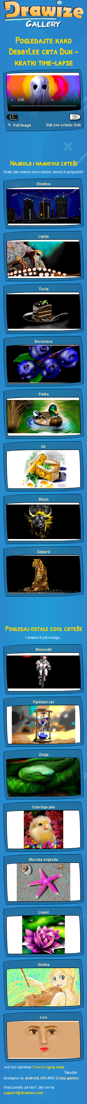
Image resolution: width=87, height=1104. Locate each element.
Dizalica (43, 184)
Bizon (43, 499)
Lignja (43, 236)
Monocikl (43, 649)
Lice (43, 1017)
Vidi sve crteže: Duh (63, 125)
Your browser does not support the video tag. (43, 91)
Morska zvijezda (43, 859)
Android (32, 1078)
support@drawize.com (23, 1093)
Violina (43, 965)
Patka (44, 394)
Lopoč (43, 912)
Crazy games (67, 1078)
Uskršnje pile (43, 807)
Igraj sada (55, 1067)
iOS (43, 1078)
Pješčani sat (43, 702)
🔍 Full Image (19, 125)
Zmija (43, 754)
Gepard (43, 552)
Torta (43, 289)
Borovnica (43, 341)
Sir (43, 446)
